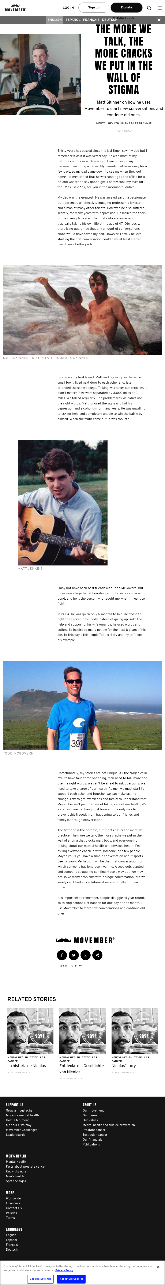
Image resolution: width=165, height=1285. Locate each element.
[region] (82, 1272)
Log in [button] (68, 8)
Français (91, 20)
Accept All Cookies (71, 1279)
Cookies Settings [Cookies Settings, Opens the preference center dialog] (40, 1279)
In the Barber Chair (136, 123)
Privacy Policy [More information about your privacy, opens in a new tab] (64, 1270)
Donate (126, 7)
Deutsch (109, 20)
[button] (159, 8)
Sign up (94, 7)
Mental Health (107, 123)
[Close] (158, 1267)
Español (72, 20)
